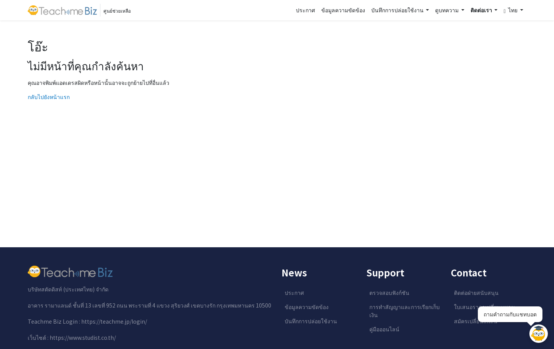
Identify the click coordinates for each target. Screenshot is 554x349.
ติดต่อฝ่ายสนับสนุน (476, 292)
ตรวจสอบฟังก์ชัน (389, 292)
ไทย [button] (511, 10)
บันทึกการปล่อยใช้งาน (311, 321)
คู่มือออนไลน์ (384, 329)
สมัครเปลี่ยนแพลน (475, 321)
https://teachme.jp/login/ (114, 321)
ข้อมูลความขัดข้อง (343, 10)
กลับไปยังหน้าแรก (49, 97)
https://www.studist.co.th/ (83, 337)
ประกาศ (305, 10)
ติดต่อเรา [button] (482, 10)
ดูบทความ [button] (447, 10)
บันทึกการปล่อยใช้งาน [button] (398, 10)
